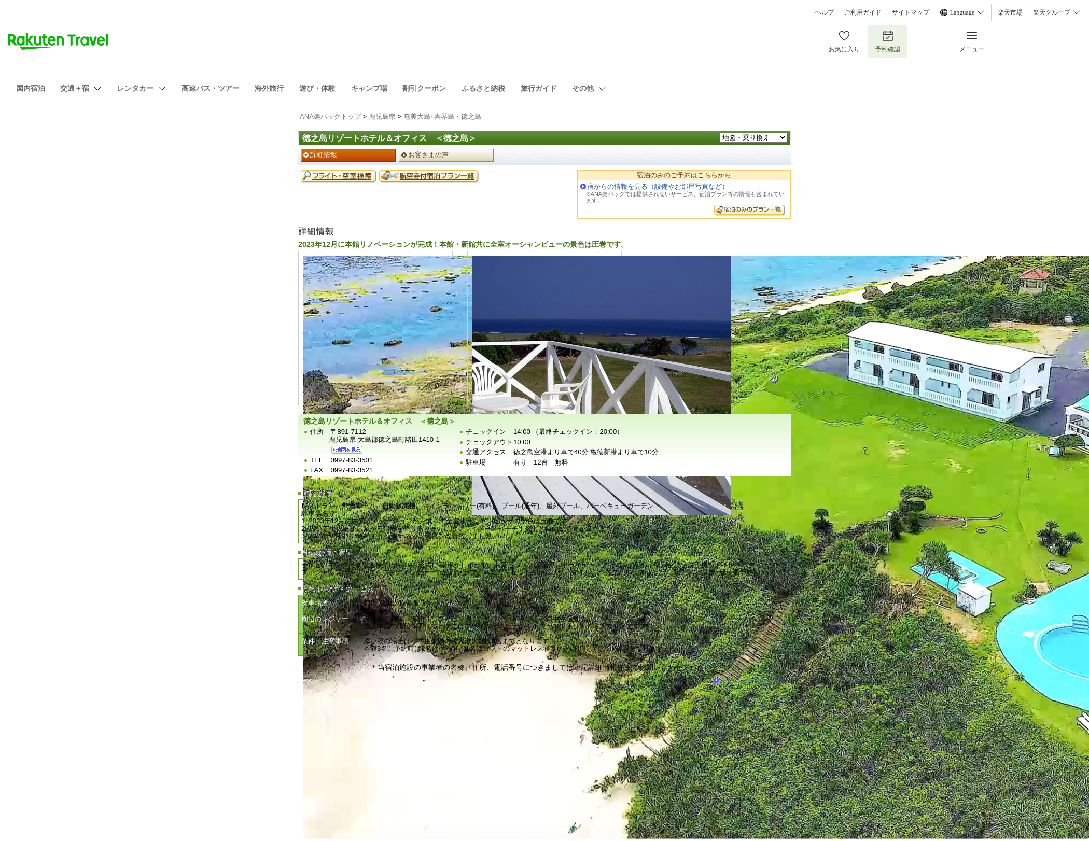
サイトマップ (910, 12)
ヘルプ (824, 12)
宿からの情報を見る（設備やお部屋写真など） (658, 186)
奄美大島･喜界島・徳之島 (442, 116)
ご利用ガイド (863, 12)
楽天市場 (1010, 12)
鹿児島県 (382, 116)
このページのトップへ (754, 680)
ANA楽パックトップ (330, 116)
